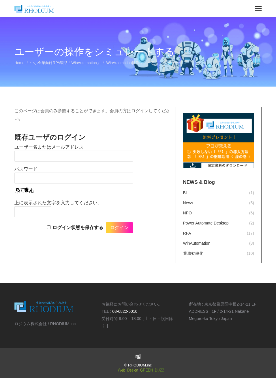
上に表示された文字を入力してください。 (58, 202)
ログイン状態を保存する (77, 227)
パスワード (25, 168)
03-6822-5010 (124, 311)
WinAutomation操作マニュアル (132, 63)
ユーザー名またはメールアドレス (49, 147)
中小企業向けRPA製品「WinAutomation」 (65, 63)
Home (19, 63)
